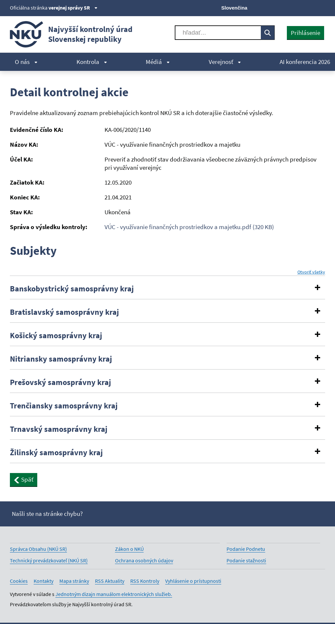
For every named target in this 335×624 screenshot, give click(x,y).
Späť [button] (23, 479)
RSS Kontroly (144, 581)
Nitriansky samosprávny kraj (61, 359)
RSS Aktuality (109, 581)
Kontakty (43, 581)
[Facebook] (288, 7)
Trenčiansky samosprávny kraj (64, 406)
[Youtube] (299, 7)
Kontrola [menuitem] (91, 62)
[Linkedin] (310, 7)
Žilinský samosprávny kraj (56, 453)
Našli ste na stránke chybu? (47, 514)
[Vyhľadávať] (218, 33)
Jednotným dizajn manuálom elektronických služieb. (113, 594)
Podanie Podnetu (246, 549)
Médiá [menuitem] (158, 62)
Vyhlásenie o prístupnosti (193, 581)
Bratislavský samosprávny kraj (64, 312)
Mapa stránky (74, 581)
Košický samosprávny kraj (56, 336)
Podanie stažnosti (246, 560)
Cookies (19, 581)
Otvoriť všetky (311, 272)
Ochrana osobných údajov (144, 560)
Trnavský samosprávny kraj (58, 429)
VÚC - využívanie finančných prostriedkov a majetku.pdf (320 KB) (189, 227)
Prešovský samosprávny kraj (60, 382)
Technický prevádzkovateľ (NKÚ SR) (49, 560)
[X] (276, 7)
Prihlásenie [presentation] (305, 33)
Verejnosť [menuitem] (225, 62)
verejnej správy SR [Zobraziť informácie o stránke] (73, 7)
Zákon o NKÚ (129, 549)
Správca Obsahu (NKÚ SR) (38, 549)
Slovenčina (234, 8)
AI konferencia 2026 (305, 62)
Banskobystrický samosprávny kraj (72, 289)
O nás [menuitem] (26, 62)
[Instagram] (321, 7)
